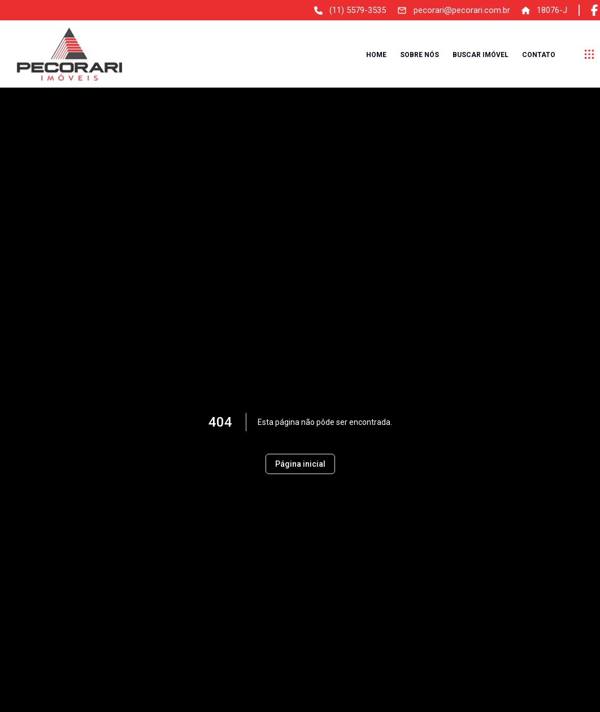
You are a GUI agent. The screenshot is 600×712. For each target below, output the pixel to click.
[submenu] (589, 54)
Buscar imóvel (480, 55)
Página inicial (300, 463)
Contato (538, 55)
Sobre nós (419, 55)
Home (376, 55)
